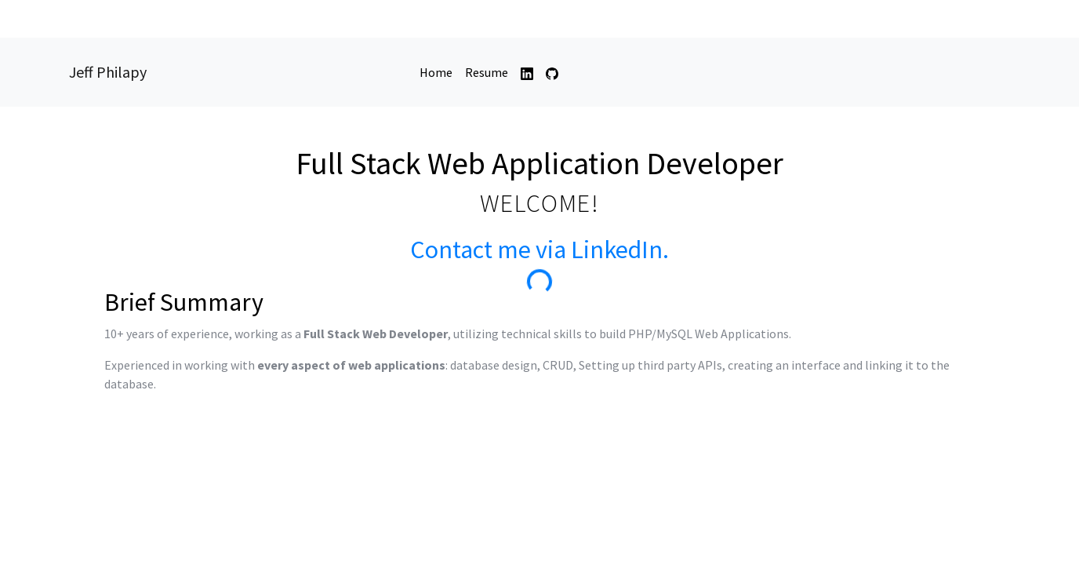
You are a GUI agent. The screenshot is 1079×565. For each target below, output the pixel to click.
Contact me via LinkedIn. (539, 249)
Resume (486, 72)
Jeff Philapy (108, 72)
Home (439, 71)
